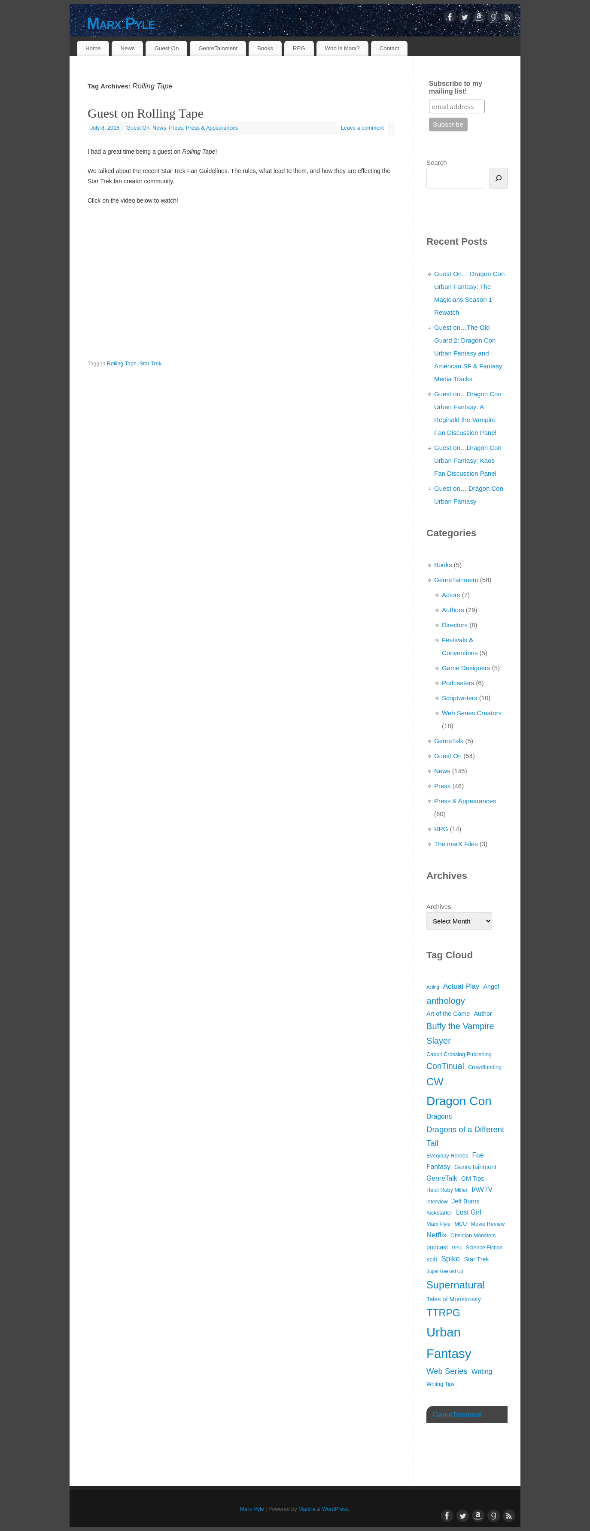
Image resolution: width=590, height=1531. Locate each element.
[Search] (499, 178)
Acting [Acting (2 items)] (432, 987)
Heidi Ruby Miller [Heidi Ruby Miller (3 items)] (447, 1190)
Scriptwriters (459, 698)
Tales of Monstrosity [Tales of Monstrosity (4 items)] (453, 1299)
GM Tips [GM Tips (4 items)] (472, 1178)
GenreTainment (217, 48)
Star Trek (150, 364)
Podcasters (458, 683)
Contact (389, 48)
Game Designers (466, 667)
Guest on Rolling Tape (146, 113)
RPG (299, 48)
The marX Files (456, 844)
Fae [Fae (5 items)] (478, 1155)
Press (176, 128)
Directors (455, 625)
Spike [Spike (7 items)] (450, 1259)
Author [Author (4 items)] (483, 1013)
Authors (453, 610)
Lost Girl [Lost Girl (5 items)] (468, 1212)
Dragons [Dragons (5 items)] (439, 1116)
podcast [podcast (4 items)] (437, 1247)
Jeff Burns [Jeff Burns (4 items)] (465, 1201)
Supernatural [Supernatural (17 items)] (455, 1285)
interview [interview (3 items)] (437, 1202)
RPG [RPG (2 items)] (457, 1247)
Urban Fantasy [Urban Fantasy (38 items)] (448, 1343)
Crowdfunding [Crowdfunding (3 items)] (485, 1067)
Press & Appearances (212, 128)
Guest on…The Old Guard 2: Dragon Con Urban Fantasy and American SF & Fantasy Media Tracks (468, 353)
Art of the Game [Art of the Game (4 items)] (448, 1013)
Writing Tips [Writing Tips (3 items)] (440, 1384)
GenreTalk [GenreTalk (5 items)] (441, 1178)
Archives (438, 906)
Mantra (306, 1509)
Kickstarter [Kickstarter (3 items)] (439, 1213)
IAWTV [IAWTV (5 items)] (482, 1189)
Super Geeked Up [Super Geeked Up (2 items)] (444, 1271)
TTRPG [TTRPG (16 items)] (443, 1312)
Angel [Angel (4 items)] (491, 986)
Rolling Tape (122, 364)
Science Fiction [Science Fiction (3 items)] (484, 1248)
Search (436, 162)
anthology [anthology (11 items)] (445, 1000)
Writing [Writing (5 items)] (482, 1371)
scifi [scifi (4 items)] (431, 1259)
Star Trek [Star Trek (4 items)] (476, 1259)
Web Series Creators (472, 713)
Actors (451, 594)
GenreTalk (448, 740)
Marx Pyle (121, 23)
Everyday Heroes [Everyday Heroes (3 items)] (447, 1156)
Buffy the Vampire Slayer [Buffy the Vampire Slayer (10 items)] (460, 1033)
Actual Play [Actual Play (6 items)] (461, 986)
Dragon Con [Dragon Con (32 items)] (459, 1101)
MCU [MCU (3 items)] (461, 1224)
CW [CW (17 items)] (435, 1081)
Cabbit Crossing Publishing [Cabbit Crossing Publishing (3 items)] (459, 1054)
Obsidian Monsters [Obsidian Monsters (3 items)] (473, 1236)
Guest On (166, 48)
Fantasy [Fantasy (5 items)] (438, 1166)
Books (265, 48)
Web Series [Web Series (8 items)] (447, 1371)
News (127, 48)
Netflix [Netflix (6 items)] (436, 1235)
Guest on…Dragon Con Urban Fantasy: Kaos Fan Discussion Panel (468, 460)
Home (92, 48)
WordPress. (336, 1509)
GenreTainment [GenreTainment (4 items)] (475, 1166)
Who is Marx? (342, 48)
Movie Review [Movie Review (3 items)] (488, 1224)
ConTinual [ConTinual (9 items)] (445, 1066)
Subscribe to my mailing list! (455, 87)
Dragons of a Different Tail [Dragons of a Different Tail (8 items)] (465, 1136)
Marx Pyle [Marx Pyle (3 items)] (438, 1224)
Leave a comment (362, 128)
